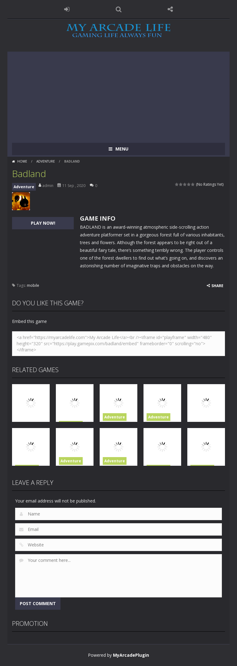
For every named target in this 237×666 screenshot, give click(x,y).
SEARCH (118, 9)
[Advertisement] (118, 95)
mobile (33, 285)
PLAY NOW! (43, 223)
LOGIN (67, 9)
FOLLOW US (170, 9)
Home (22, 161)
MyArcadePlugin (131, 655)
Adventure (45, 161)
